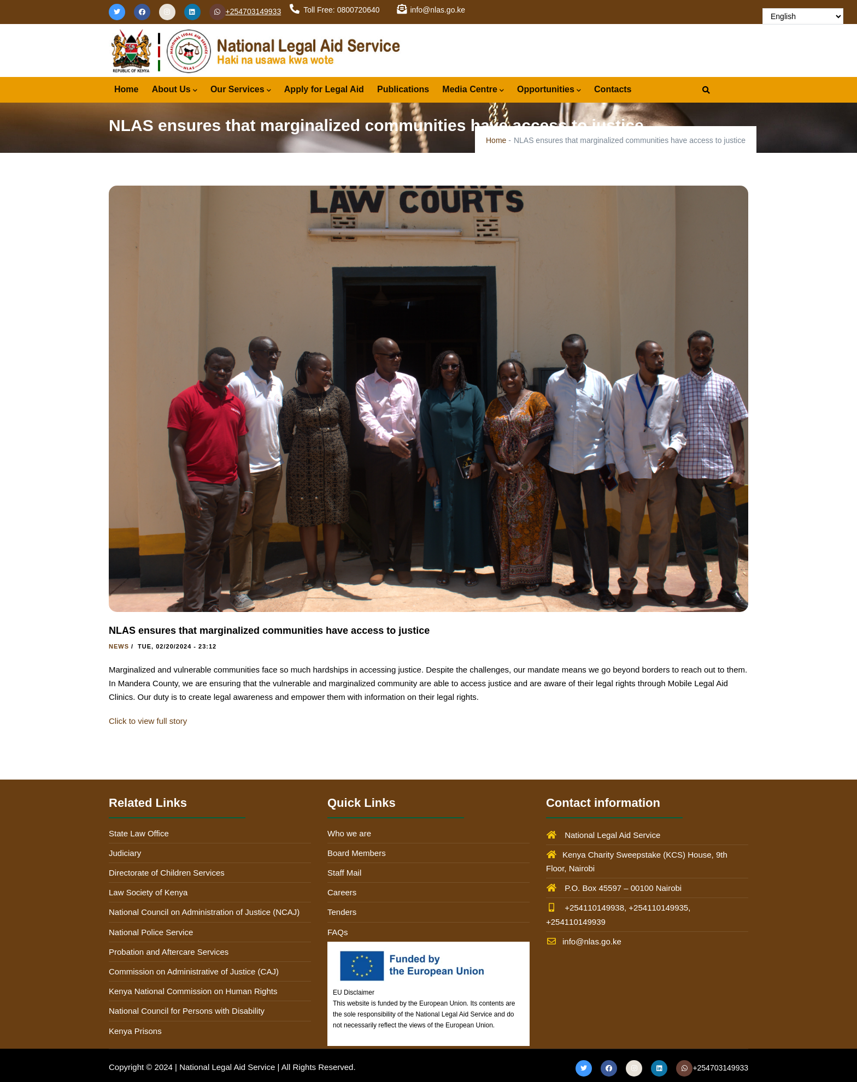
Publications (403, 89)
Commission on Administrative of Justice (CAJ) (194, 971)
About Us (174, 90)
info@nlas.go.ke (583, 941)
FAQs (337, 932)
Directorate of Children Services (167, 872)
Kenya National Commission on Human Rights (193, 991)
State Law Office (139, 833)
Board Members (356, 853)
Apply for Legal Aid (324, 89)
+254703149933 (245, 11)
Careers (341, 892)
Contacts (612, 89)
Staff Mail (344, 872)
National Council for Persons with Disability (187, 1010)
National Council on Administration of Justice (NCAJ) (204, 912)
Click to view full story (148, 721)
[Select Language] (802, 16)
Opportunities (549, 90)
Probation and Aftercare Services (168, 951)
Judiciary (125, 853)
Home (126, 89)
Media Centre (472, 90)
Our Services (240, 90)
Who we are (349, 833)
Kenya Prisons (135, 1031)
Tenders (341, 912)
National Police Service (151, 932)
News (119, 646)
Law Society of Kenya (148, 892)
